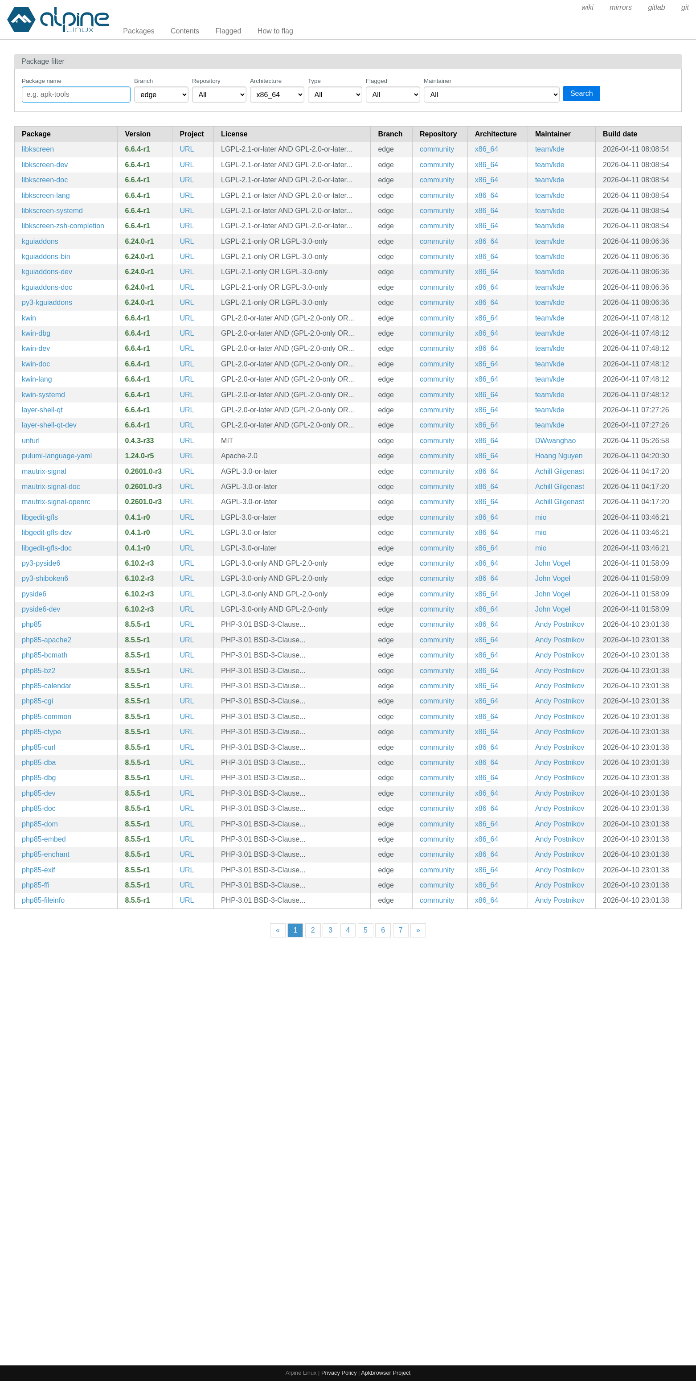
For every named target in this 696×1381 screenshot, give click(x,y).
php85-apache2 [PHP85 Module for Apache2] (46, 640)
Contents (185, 31)
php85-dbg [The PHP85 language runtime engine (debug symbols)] (39, 777)
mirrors (621, 7)
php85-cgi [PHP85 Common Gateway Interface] (37, 701)
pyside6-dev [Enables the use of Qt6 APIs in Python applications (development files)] (41, 609)
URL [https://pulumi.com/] (187, 456)
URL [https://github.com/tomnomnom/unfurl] (187, 440)
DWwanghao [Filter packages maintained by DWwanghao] (555, 440)
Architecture (266, 81)
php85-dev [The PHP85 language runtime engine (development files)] (39, 793)
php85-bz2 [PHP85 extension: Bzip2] (39, 670)
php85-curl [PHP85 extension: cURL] (39, 747)
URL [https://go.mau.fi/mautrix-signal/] (187, 471)
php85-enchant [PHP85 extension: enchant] (46, 854)
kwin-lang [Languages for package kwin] (37, 379)
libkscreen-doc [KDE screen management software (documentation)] (45, 180)
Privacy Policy (339, 1372)
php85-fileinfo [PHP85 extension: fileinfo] (43, 900)
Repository (206, 81)
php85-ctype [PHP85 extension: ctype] (41, 732)
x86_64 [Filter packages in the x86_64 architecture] (487, 149)
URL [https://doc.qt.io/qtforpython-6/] (187, 563)
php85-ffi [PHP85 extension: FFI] (35, 885)
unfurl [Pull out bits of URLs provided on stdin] (31, 440)
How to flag (275, 31)
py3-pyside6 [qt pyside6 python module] (41, 563)
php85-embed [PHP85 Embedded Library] (44, 839)
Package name (41, 81)
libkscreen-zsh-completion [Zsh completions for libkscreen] (63, 226)
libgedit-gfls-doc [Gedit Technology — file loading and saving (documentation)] (47, 548)
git (685, 7)
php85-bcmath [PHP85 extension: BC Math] (44, 655)
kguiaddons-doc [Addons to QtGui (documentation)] (47, 287)
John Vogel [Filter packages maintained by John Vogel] (552, 563)
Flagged (229, 31)
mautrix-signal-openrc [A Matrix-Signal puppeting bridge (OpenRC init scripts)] (56, 502)
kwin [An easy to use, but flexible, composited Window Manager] (29, 318)
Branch (143, 81)
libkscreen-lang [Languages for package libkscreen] (46, 195)
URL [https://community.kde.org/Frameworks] (187, 241)
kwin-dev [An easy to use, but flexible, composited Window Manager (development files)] (36, 348)
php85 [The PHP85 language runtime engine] (32, 624)
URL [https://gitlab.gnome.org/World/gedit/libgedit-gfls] (187, 517)
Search (581, 93)
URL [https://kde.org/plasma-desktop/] (187, 149)
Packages (138, 31)
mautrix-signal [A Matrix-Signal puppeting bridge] (44, 471)
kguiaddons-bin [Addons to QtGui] (46, 256)
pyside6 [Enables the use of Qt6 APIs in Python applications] (34, 594)
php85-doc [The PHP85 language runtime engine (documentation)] (39, 808)
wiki (587, 7)
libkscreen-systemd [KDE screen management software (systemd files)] (52, 210)
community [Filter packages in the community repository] (437, 149)
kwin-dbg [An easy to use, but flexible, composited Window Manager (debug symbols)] (36, 333)
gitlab (656, 7)
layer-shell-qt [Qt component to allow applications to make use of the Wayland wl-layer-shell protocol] (42, 410)
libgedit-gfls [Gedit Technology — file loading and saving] (40, 517)
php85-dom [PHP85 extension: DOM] (40, 824)
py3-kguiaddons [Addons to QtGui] (47, 302)
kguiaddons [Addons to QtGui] (40, 241)
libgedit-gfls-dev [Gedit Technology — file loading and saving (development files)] (47, 532)
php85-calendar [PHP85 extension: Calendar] (46, 686)
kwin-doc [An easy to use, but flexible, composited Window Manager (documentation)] (36, 364)
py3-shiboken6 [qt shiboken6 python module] (45, 578)
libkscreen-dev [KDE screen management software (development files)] (45, 165)
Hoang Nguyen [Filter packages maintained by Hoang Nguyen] (559, 456)
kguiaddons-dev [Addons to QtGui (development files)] (47, 271)
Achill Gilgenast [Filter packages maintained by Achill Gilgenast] (559, 471)
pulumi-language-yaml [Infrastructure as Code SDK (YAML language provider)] (57, 456)
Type (314, 81)
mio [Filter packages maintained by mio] (541, 517)
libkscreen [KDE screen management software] (38, 149)
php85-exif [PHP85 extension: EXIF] (38, 870)
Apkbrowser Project (385, 1372)
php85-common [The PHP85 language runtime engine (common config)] (46, 716)
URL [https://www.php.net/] (187, 624)
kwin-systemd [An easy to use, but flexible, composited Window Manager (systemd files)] (43, 395)
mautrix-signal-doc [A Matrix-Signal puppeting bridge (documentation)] (51, 486)
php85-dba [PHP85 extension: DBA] (39, 762)
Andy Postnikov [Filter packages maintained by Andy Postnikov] (559, 624)
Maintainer (437, 81)
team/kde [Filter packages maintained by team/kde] (550, 149)
